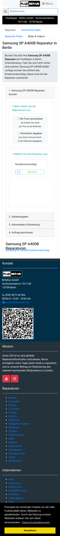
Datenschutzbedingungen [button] (36, 522)
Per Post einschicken (30, 122)
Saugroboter (15, 446)
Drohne (12, 405)
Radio (12, 438)
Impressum (15, 483)
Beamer (13, 397)
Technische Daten (31, 30)
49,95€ (32, 172)
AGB (11, 479)
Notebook (14, 427)
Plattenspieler (16, 434)
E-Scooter (14, 408)
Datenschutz (15, 486)
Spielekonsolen (17, 453)
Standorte (14, 494)
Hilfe (11, 501)
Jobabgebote (16, 498)
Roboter (13, 442)
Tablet (12, 457)
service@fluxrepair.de (15, 302)
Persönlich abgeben (30, 137)
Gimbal (12, 412)
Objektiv (13, 431)
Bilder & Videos (36, 36)
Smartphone (15, 449)
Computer (14, 401)
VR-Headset (15, 460)
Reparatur (10, 30)
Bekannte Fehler (14, 36)
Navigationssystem (19, 423)
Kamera (13, 416)
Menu (47, 3)
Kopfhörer (14, 420)
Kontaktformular (18, 490)
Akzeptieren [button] (30, 530)
